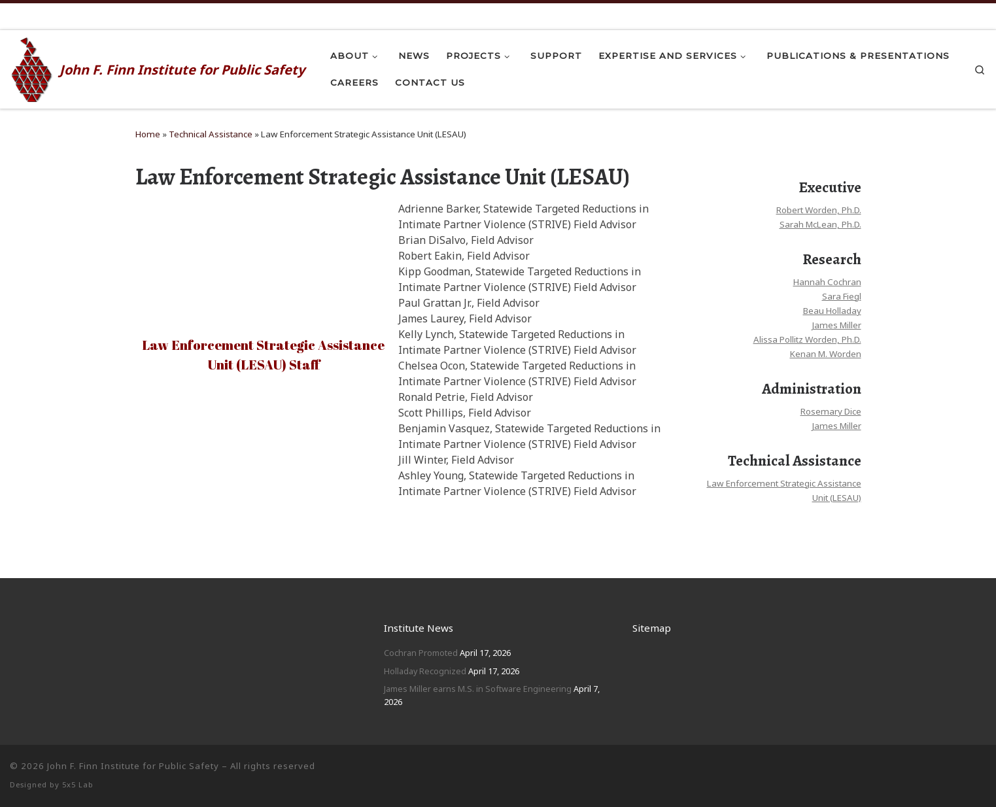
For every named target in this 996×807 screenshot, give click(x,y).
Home (147, 134)
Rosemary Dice (830, 411)
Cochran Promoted (421, 653)
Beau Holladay (832, 311)
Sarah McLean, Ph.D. (820, 224)
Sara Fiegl (841, 296)
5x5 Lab (78, 784)
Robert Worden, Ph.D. (818, 210)
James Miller (836, 325)
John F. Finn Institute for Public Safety (133, 766)
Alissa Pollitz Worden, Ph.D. (807, 339)
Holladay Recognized (425, 671)
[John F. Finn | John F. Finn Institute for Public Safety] (32, 67)
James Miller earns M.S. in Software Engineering (478, 689)
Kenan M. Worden (825, 354)
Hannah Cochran (827, 282)
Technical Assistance (210, 134)
